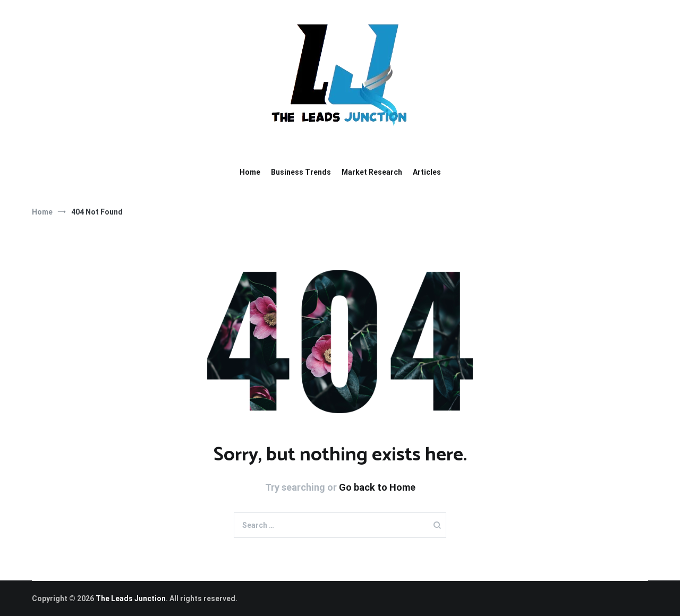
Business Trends (301, 172)
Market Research (372, 172)
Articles (427, 172)
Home (250, 172)
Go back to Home (377, 487)
